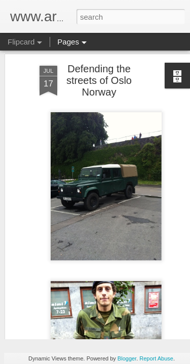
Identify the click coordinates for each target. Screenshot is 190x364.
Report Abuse (156, 358)
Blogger (127, 358)
